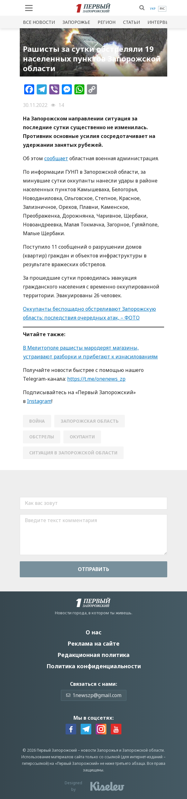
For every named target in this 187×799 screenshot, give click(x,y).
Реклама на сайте (93, 643)
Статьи (131, 22)
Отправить (93, 569)
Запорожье (76, 22)
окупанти (82, 437)
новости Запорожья (99, 750)
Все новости (39, 22)
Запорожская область (90, 421)
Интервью (160, 22)
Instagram (39, 401)
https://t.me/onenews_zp (96, 378)
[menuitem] (152, 9)
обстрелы (41, 437)
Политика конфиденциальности (93, 666)
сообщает (56, 158)
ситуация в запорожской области (73, 453)
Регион (106, 22)
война (37, 421)
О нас (93, 632)
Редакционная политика (93, 655)
